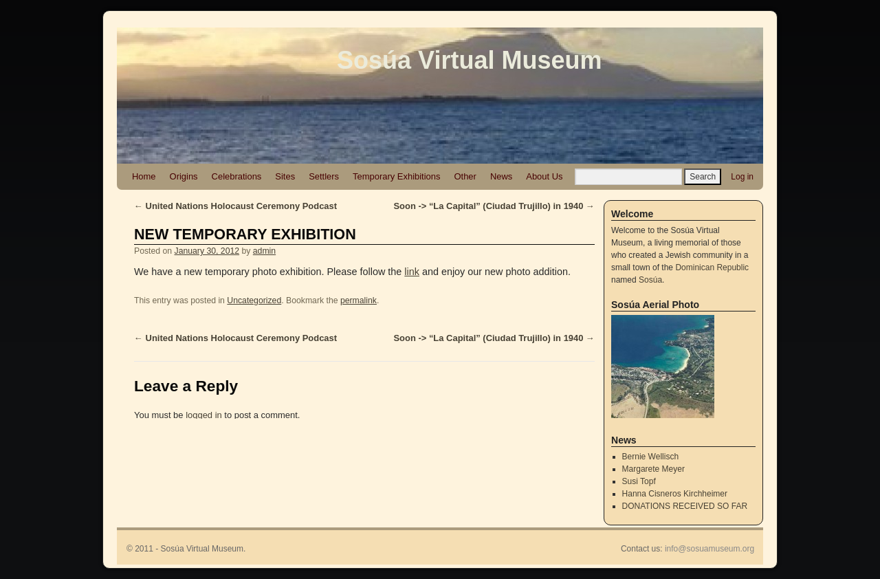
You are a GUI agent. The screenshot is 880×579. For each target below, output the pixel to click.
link (411, 271)
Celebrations (237, 176)
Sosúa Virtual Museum (469, 60)
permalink (358, 300)
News (501, 176)
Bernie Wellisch (650, 456)
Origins (184, 176)
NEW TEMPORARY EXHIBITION (245, 234)
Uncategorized (254, 300)
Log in (742, 177)
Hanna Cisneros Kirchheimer (674, 494)
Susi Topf (639, 481)
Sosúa (650, 280)
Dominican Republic (712, 267)
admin (264, 251)
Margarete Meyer (653, 469)
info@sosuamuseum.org (709, 549)
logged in (204, 415)
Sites (285, 176)
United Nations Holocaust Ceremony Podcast (235, 206)
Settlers (324, 176)
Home (144, 176)
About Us (544, 176)
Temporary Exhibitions (396, 176)
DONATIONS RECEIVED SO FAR (684, 506)
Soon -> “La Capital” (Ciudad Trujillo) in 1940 (494, 206)
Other (465, 176)
